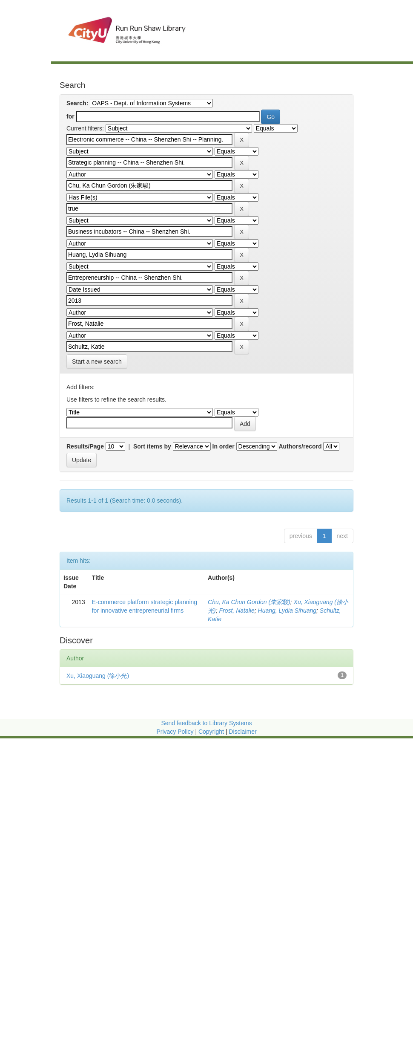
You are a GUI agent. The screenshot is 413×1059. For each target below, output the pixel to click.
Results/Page (85, 446)
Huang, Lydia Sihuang (287, 610)
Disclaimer (242, 731)
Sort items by (152, 446)
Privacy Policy (174, 731)
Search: (77, 103)
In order (223, 446)
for (70, 116)
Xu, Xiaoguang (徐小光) (97, 675)
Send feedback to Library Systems (206, 723)
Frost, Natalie (236, 610)
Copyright (212, 731)
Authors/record (299, 446)
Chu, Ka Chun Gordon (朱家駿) (249, 602)
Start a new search (97, 361)
